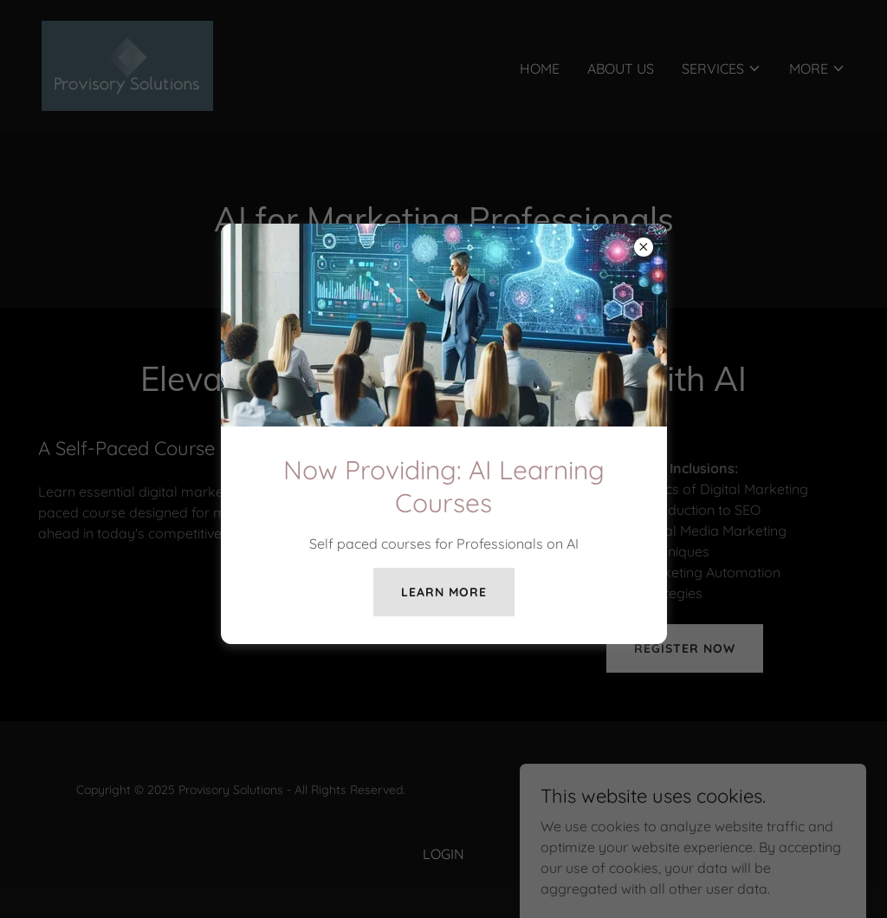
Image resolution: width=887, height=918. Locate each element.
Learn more (444, 592)
